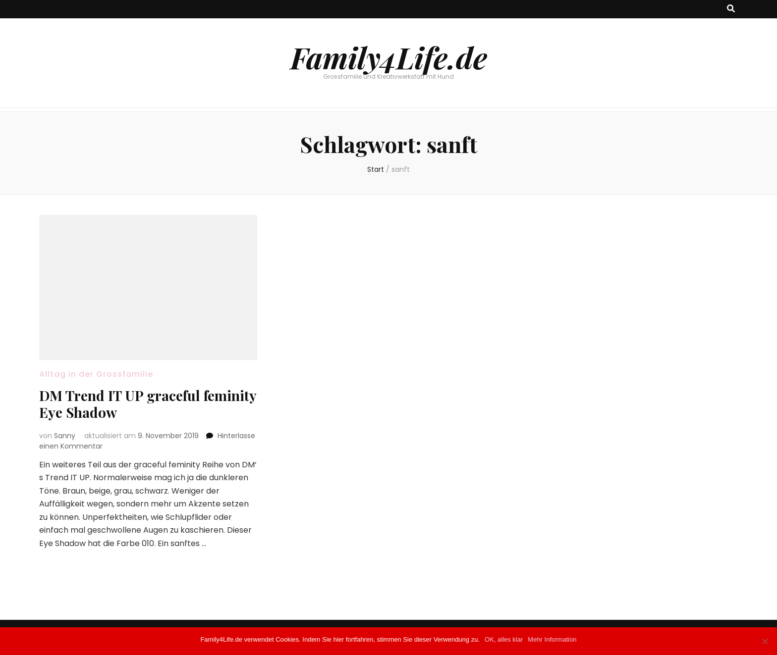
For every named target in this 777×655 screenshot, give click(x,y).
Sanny (64, 436)
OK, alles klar (504, 639)
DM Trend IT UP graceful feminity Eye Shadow (147, 403)
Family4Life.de (388, 57)
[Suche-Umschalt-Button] (731, 9)
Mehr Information (552, 639)
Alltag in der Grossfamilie (96, 374)
